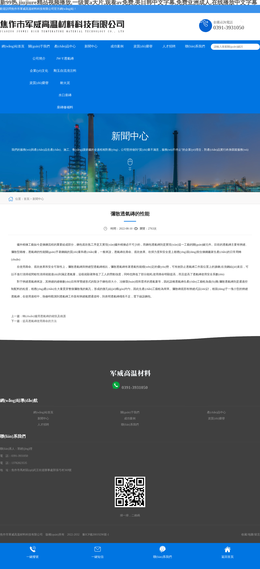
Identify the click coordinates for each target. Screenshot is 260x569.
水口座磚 (65, 95)
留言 (257, 534)
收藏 (244, 534)
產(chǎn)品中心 (65, 46)
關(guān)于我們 (39, 46)
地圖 (251, 534)
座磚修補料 (65, 107)
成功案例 (117, 46)
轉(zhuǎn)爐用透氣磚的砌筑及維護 (44, 316)
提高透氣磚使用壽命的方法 (40, 321)
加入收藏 (209, 16)
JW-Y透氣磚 (65, 58)
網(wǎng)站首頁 (13, 46)
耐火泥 (65, 83)
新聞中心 (91, 46)
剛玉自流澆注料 (65, 70)
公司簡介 (39, 58)
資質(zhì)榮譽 (39, 83)
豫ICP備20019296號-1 (95, 534)
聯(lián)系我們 (195, 46)
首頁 (26, 198)
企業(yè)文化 (39, 70)
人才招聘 (169, 46)
